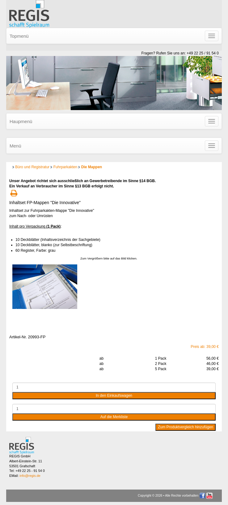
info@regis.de (29, 475)
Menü (15, 145)
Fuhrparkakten (65, 167)
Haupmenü (21, 121)
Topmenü (19, 36)
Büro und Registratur (32, 167)
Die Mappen (91, 167)
